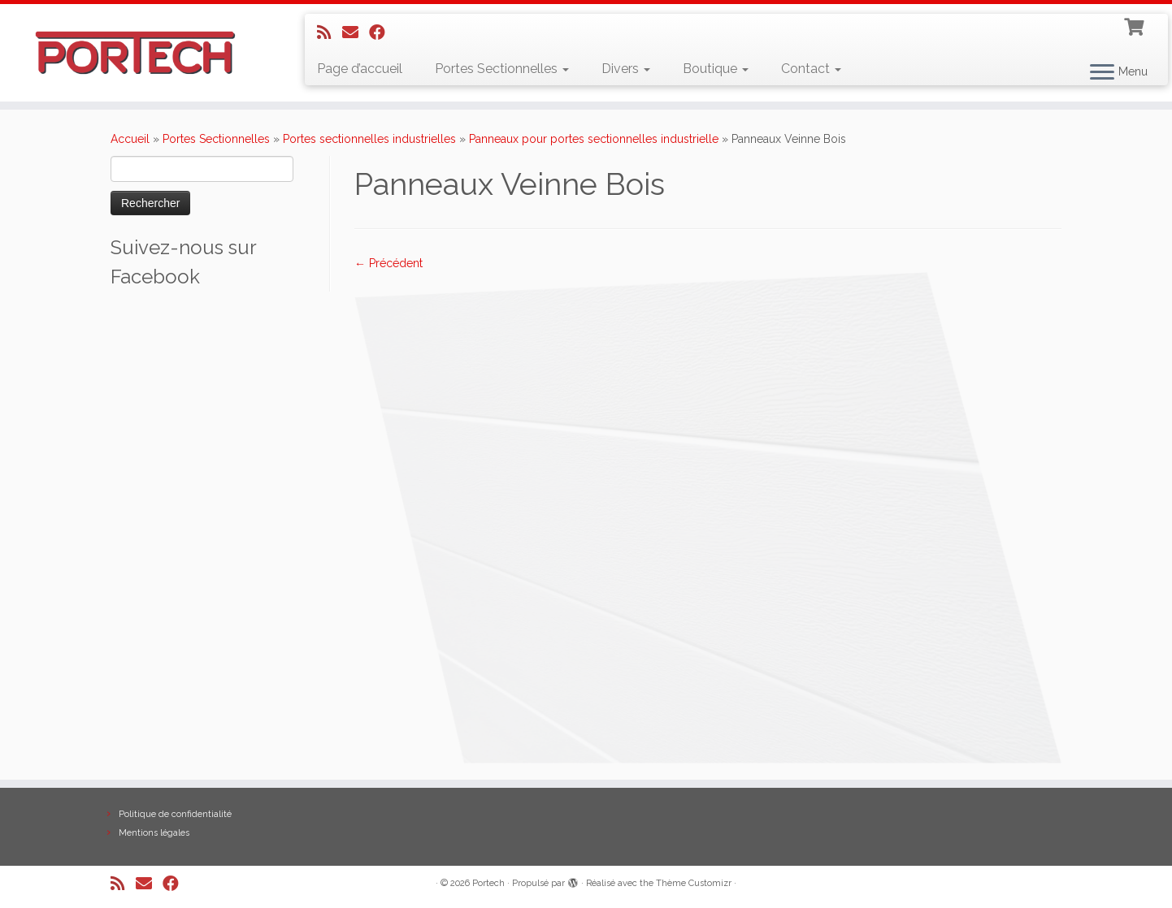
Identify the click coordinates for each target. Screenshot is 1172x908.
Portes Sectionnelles (502, 68)
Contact (811, 68)
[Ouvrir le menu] (1102, 73)
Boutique (716, 68)
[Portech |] (135, 52)
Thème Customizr (693, 883)
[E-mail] (355, 32)
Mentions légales (154, 833)
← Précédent (388, 263)
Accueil (130, 138)
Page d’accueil (359, 68)
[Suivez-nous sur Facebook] (382, 32)
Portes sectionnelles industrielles (369, 138)
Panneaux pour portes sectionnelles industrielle (593, 138)
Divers (625, 68)
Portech (488, 883)
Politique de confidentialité (175, 814)
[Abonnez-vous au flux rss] (329, 32)
